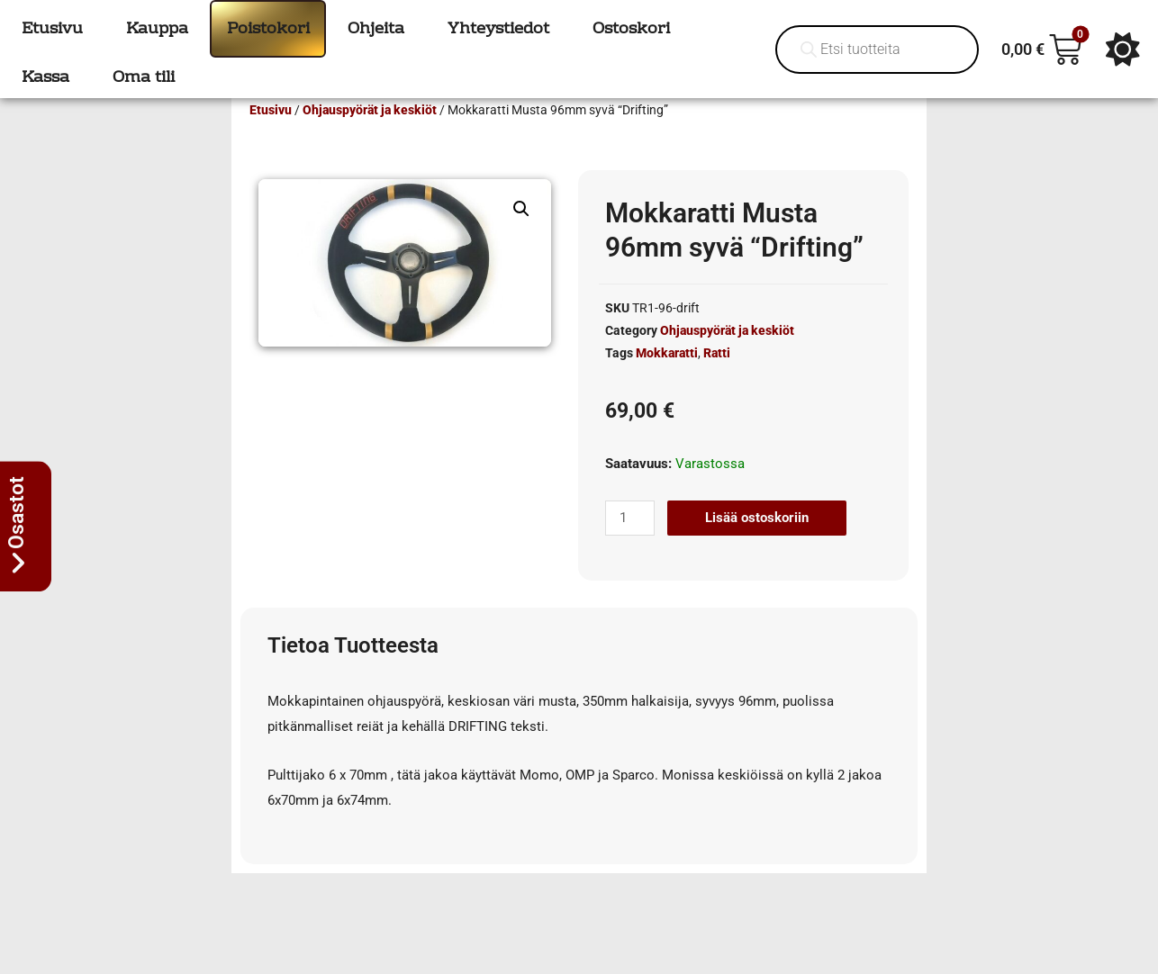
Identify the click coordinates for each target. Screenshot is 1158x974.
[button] (521, 235)
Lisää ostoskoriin (757, 544)
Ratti (716, 379)
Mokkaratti (667, 379)
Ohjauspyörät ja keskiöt (370, 136)
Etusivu (270, 136)
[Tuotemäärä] (629, 544)
